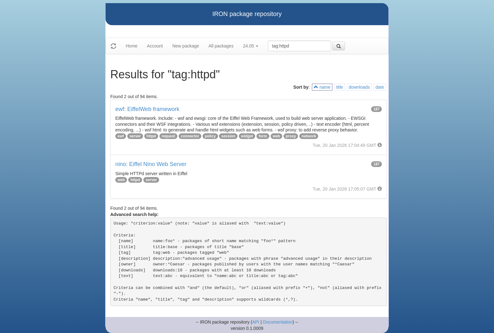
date (380, 87)
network (309, 136)
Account (155, 45)
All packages (221, 45)
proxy (291, 136)
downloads (359, 87)
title (339, 87)
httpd (151, 136)
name (322, 87)
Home (131, 45)
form (263, 136)
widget (247, 136)
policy (210, 136)
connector (190, 136)
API (255, 322)
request (168, 136)
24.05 (250, 45)
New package (185, 45)
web (276, 136)
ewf (121, 136)
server (135, 136)
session (228, 136)
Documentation (277, 322)
